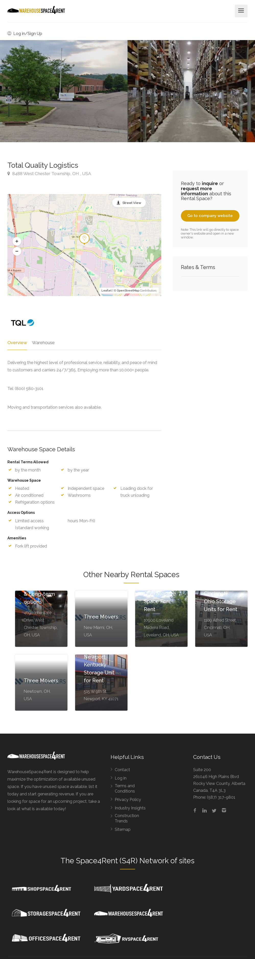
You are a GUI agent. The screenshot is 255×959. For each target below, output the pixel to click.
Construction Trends (127, 819)
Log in (120, 778)
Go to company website (210, 215)
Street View (131, 203)
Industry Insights (130, 808)
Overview (16, 342)
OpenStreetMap (128, 290)
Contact (122, 770)
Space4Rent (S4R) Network (122, 861)
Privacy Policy (128, 799)
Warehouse (42, 342)
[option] (191, 91)
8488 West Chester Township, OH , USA (49, 173)
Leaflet (106, 290)
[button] (17, 241)
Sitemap (123, 829)
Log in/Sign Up (24, 33)
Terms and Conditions (125, 789)
